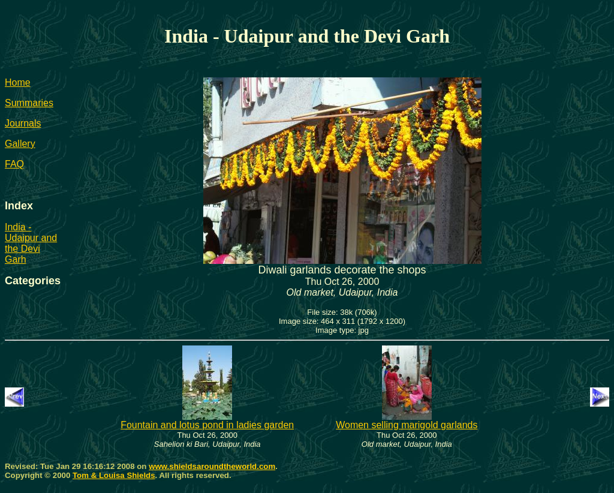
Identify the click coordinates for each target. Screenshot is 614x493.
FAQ (14, 164)
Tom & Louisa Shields (114, 475)
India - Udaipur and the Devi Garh (31, 243)
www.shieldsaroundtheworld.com (212, 466)
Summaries (29, 103)
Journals (23, 123)
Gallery (20, 144)
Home (18, 82)
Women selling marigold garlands (406, 420)
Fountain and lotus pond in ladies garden (207, 420)
